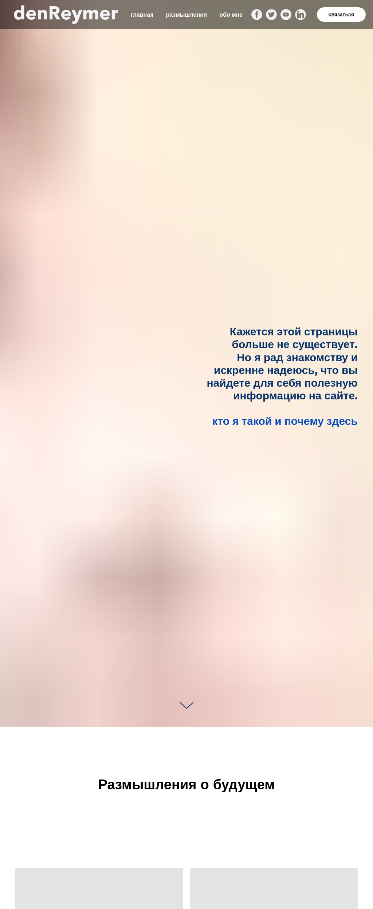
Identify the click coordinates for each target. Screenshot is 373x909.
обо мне (231, 14)
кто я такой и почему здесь (285, 421)
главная (141, 14)
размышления (186, 14)
